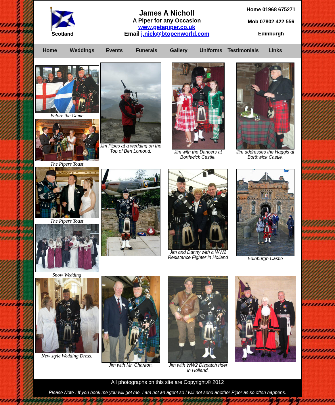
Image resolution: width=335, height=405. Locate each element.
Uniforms (211, 50)
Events (114, 50)
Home (50, 50)
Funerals (146, 50)
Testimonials (243, 50)
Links (275, 50)
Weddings (82, 50)
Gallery (178, 50)
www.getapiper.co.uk (166, 27)
